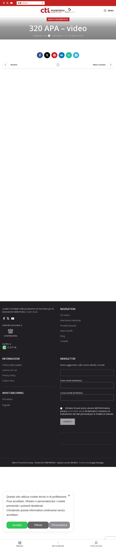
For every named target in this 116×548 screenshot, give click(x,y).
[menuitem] (31, 3)
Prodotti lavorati (68, 325)
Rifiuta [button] (38, 525)
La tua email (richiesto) (87, 395)
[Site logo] (58, 10)
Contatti (64, 341)
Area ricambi (66, 330)
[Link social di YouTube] (11, 3)
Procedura (7, 399)
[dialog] (38, 511)
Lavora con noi (9, 370)
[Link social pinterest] (54, 55)
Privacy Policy (9, 375)
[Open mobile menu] (108, 11)
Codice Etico (8, 380)
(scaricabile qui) (75, 411)
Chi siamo (65, 315)
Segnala (6, 405)
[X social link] (7, 3)
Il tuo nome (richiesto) (87, 382)
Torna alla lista (58, 65)
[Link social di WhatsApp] (69, 55)
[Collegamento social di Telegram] (76, 55)
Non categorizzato (58, 19)
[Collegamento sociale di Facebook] (3, 3)
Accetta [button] (17, 525)
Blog (62, 336)
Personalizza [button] (59, 525)
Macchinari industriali (70, 320)
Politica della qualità (12, 365)
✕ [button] (69, 495)
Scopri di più (32, 311)
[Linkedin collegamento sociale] (62, 55)
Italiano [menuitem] (25, 3)
